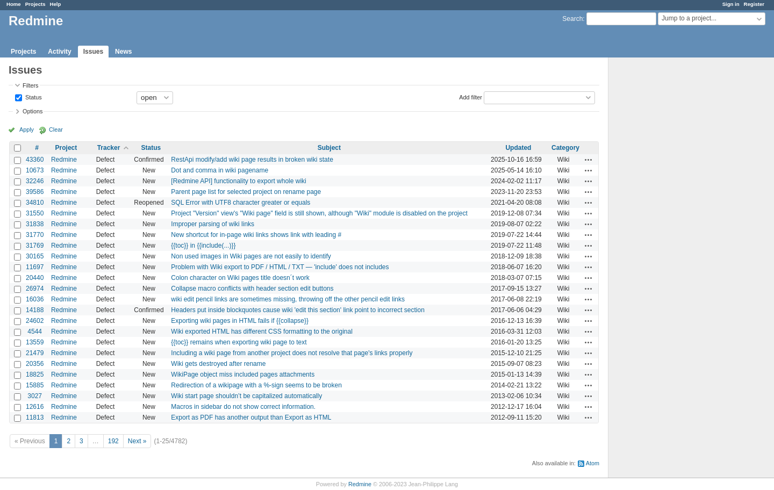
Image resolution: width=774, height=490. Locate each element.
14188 (35, 310)
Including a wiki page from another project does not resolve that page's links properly (291, 353)
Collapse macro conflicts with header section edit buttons (252, 288)
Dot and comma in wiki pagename (219, 170)
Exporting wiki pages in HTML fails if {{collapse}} (240, 321)
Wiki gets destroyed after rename (218, 363)
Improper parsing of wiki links (212, 224)
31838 (35, 224)
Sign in (731, 4)
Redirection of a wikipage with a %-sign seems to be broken (256, 385)
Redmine (64, 159)
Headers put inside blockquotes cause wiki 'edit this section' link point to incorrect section (298, 310)
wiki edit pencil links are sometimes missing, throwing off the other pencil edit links (288, 299)
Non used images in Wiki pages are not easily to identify (251, 256)
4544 (34, 331)
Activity (59, 51)
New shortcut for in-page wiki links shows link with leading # (256, 235)
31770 (35, 235)
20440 (35, 278)
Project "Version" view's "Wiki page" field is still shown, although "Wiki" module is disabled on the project (319, 213)
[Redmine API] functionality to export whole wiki (238, 181)
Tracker (108, 148)
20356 (35, 363)
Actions (588, 159)
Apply (26, 129)
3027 (34, 396)
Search (572, 19)
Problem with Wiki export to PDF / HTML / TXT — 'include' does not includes (280, 267)
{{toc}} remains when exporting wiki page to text (238, 342)
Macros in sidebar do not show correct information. (243, 406)
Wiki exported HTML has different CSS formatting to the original (261, 331)
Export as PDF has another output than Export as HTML (251, 417)
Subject (329, 148)
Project (66, 148)
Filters (30, 85)
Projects (35, 4)
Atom (592, 463)
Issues (93, 51)
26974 (35, 288)
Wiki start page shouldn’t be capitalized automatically (246, 396)
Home (13, 4)
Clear (56, 129)
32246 (35, 181)
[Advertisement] (662, 226)
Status (33, 96)
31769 (35, 245)
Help (55, 4)
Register (754, 4)
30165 (35, 256)
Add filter (470, 96)
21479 (35, 353)
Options (32, 111)
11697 (35, 267)
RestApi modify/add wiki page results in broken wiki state (252, 159)
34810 (35, 202)
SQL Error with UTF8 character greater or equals (240, 202)
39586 (35, 192)
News (123, 51)
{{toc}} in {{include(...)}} (203, 245)
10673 (35, 170)
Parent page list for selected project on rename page (246, 192)
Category (565, 148)
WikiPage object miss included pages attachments (242, 374)
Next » (137, 441)
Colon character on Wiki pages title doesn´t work (240, 278)
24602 (35, 321)
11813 (35, 417)
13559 (35, 342)
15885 (35, 385)
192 (113, 441)
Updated (518, 148)
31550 (35, 213)
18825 (35, 374)
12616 (35, 406)
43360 (35, 159)
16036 (35, 299)
